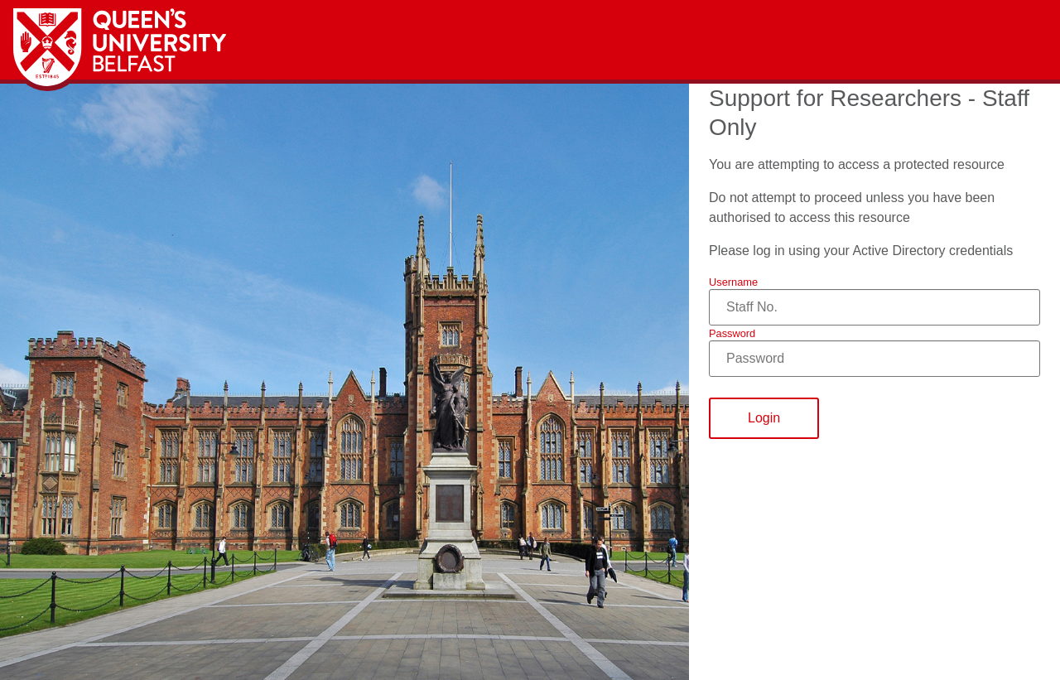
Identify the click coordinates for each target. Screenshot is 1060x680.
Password (732, 333)
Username (733, 282)
